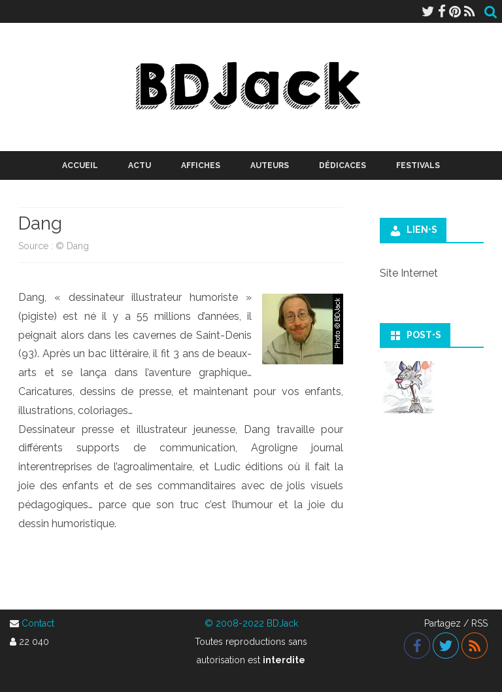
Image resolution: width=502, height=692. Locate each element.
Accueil (80, 165)
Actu (139, 165)
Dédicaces (342, 165)
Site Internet (409, 273)
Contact (38, 623)
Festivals (418, 165)
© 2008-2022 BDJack (251, 623)
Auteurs (269, 165)
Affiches (200, 165)
